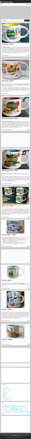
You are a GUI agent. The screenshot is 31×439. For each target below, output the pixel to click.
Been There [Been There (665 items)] (10, 405)
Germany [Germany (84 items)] (10, 409)
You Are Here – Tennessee (7, 339)
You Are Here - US (8, 344)
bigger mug (26, 242)
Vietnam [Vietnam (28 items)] (25, 412)
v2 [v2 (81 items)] (23, 412)
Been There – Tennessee (7, 309)
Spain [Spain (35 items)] (15, 411)
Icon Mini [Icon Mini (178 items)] (20, 409)
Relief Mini (4, 396)
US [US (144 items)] (14, 412)
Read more (22, 52)
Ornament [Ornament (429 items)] (14, 410)
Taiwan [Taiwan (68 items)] (27, 411)
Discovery (7, 55)
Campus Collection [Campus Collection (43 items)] (21, 405)
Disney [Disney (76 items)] (17, 407)
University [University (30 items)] (11, 412)
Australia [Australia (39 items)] (3, 405)
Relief (3, 395)
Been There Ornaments (6, 388)
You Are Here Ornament (6, 399)
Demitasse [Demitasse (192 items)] (5, 407)
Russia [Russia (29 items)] (12, 411)
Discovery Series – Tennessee (8, 205)
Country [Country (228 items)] (22, 406)
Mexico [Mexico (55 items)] (4, 410)
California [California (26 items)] (16, 405)
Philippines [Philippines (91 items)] (21, 410)
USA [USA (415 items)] (19, 412)
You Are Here (4, 398)
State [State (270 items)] (22, 411)
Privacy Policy (12, 437)
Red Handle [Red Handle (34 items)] (5, 411)
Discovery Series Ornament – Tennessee (10, 170)
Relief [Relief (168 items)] (9, 411)
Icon (3, 391)
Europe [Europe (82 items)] (26, 407)
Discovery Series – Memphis (7, 44)
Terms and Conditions (17, 437)
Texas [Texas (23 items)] (3, 412)
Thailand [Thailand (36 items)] (5, 412)
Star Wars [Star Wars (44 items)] (18, 411)
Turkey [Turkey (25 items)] (8, 412)
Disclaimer (8, 437)
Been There (7, 288)
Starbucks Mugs (8, 2)
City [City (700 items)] (15, 406)
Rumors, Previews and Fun (6, 397)
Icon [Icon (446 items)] (14, 409)
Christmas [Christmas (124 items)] (10, 406)
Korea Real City (5, 393)
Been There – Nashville (6, 280)
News (3, 394)
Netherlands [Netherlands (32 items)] (8, 410)
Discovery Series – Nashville (7, 81)
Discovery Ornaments (9, 129)
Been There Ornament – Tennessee (9, 234)
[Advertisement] (15, 13)
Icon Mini (4, 392)
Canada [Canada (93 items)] (26, 405)
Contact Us (22, 437)
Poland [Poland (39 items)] (25, 410)
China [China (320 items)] (4, 406)
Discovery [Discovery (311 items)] (11, 407)
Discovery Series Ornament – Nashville (10, 118)
